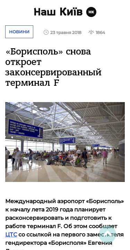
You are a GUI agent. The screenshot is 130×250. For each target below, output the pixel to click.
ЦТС (11, 234)
